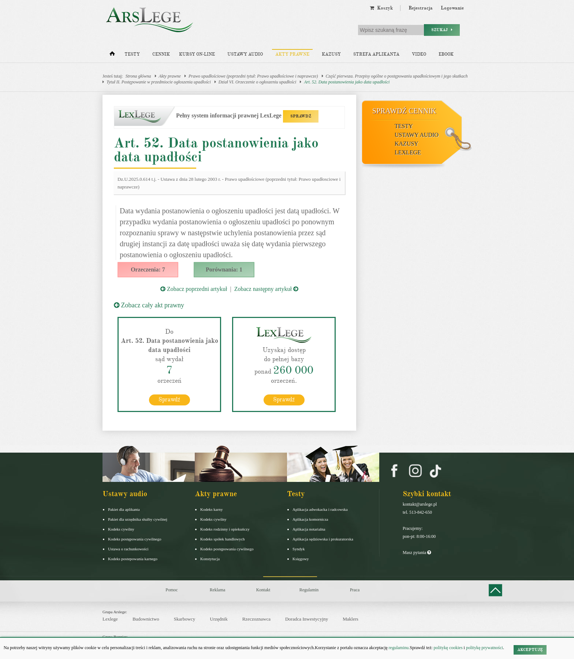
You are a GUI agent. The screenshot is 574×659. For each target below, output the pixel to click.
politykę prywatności (484, 647)
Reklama (217, 589)
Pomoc (171, 589)
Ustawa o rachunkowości (128, 549)
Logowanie (452, 8)
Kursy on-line (197, 54)
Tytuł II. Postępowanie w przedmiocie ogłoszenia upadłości (159, 82)
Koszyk (381, 8)
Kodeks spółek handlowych (222, 539)
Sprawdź (169, 399)
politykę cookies (448, 647)
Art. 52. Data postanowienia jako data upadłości (347, 82)
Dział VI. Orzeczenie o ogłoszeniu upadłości (258, 82)
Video (419, 54)
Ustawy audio (245, 54)
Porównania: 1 (224, 269)
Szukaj (441, 29)
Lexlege (110, 619)
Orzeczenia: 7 (148, 269)
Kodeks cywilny (121, 529)
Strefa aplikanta (376, 54)
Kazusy (331, 54)
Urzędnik (218, 619)
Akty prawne (292, 54)
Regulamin (309, 589)
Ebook (446, 54)
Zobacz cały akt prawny (149, 305)
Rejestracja (421, 8)
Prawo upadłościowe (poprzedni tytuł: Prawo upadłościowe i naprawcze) (253, 76)
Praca (355, 589)
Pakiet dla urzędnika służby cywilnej (137, 519)
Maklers (350, 619)
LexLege (408, 152)
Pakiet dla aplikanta (124, 509)
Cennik (161, 54)
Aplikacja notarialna (308, 529)
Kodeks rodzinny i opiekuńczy (225, 529)
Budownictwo (146, 619)
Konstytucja (210, 559)
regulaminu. (399, 647)
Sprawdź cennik (404, 111)
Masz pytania (417, 552)
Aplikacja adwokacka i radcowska (320, 509)
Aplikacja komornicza (310, 519)
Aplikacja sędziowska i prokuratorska (322, 539)
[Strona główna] (112, 55)
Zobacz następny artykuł (266, 289)
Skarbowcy (184, 619)
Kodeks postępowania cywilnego (134, 539)
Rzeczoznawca (256, 619)
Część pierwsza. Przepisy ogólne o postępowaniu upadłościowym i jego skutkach (397, 76)
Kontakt (263, 589)
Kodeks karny (211, 509)
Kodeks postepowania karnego (132, 559)
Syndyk (298, 549)
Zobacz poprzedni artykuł (193, 289)
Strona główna (138, 76)
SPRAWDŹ (300, 116)
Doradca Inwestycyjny (306, 619)
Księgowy (300, 559)
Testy (132, 54)
